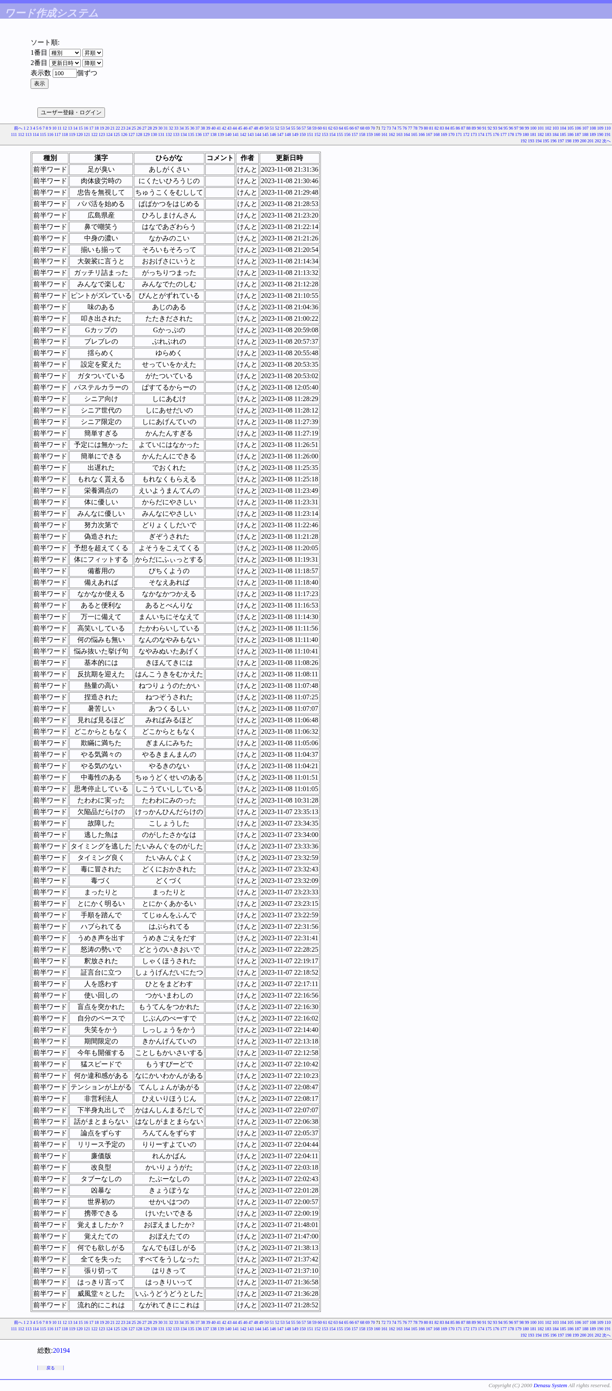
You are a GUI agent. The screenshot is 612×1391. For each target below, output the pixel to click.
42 (224, 128)
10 (54, 128)
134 (184, 134)
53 (282, 128)
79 (421, 128)
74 (394, 128)
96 (511, 128)
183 (548, 134)
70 (373, 128)
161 (384, 134)
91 (484, 128)
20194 (61, 1350)
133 (176, 134)
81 (431, 128)
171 (459, 134)
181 (533, 134)
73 (389, 128)
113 (29, 134)
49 (261, 128)
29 (155, 128)
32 (171, 128)
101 (541, 128)
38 (203, 128)
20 (107, 128)
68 (362, 128)
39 (208, 128)
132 (169, 134)
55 (293, 128)
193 (531, 141)
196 (553, 141)
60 (319, 128)
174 (481, 134)
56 (298, 128)
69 (368, 128)
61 (325, 128)
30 (160, 128)
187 (578, 134)
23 (123, 128)
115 (43, 134)
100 (533, 128)
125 (116, 134)
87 (463, 128)
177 (503, 134)
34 (181, 128)
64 (341, 128)
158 (362, 134)
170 (451, 134)
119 (72, 134)
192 (524, 141)
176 (496, 134)
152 (317, 134)
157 (354, 134)
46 (245, 128)
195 (546, 141)
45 (240, 128)
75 (399, 128)
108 (592, 128)
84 (447, 128)
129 (146, 134)
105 (570, 128)
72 (383, 128)
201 (590, 141)
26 (139, 128)
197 (561, 141)
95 (506, 128)
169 (444, 134)
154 (332, 134)
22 (118, 128)
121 (87, 134)
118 (65, 134)
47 (251, 128)
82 (436, 128)
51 (272, 128)
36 (192, 128)
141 (235, 134)
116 (50, 134)
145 (265, 134)
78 (415, 128)
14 (75, 128)
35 (187, 128)
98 (521, 128)
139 (221, 134)
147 (280, 134)
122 (94, 134)
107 (585, 128)
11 (59, 128)
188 (585, 134)
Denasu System (550, 1385)
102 (548, 128)
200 (583, 141)
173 (473, 134)
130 (154, 134)
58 (309, 128)
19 (102, 128)
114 (36, 134)
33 (176, 128)
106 (578, 128)
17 (91, 128)
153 (325, 134)
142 (243, 134)
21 (112, 128)
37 (198, 128)
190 (600, 134)
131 (161, 134)
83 (442, 128)
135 (191, 134)
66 (351, 128)
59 (314, 128)
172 (466, 134)
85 (452, 128)
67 (357, 128)
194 (539, 141)
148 (288, 134)
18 (96, 128)
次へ (606, 141)
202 (598, 141)
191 (607, 134)
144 (258, 134)
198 (568, 141)
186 (570, 134)
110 (607, 128)
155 (340, 134)
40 (213, 128)
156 (347, 134)
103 (555, 128)
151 (310, 134)
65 (346, 128)
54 (288, 128)
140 (228, 134)
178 (511, 134)
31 (166, 128)
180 (526, 134)
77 (410, 128)
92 (489, 128)
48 (256, 128)
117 (57, 134)
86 (458, 128)
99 (527, 128)
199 (575, 141)
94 (500, 128)
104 (563, 128)
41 (219, 128)
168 (437, 134)
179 (518, 134)
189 (592, 134)
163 (399, 134)
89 (474, 128)
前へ (18, 128)
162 (392, 134)
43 (229, 128)
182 (541, 134)
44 (234, 128)
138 (213, 134)
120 (79, 134)
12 (64, 128)
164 (407, 134)
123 (102, 134)
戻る (50, 1368)
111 (14, 134)
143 (250, 134)
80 (426, 128)
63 (336, 128)
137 (206, 134)
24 (128, 128)
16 (86, 128)
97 (516, 128)
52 (277, 128)
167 (429, 134)
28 (149, 128)
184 (555, 134)
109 (600, 128)
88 (468, 128)
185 (563, 134)
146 (273, 134)
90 (479, 128)
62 (330, 128)
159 (369, 134)
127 (131, 134)
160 (377, 134)
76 (404, 128)
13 (70, 128)
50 (266, 128)
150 (303, 134)
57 (304, 128)
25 (134, 128)
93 (495, 128)
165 (414, 134)
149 (295, 134)
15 (81, 128)
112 (21, 134)
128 (139, 134)
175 (488, 134)
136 (199, 134)
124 (109, 134)
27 (144, 128)
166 (422, 134)
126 (124, 134)
